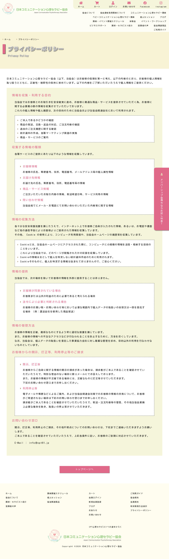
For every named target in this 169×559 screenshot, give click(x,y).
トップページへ (84, 469)
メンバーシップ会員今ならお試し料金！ (162, 199)
